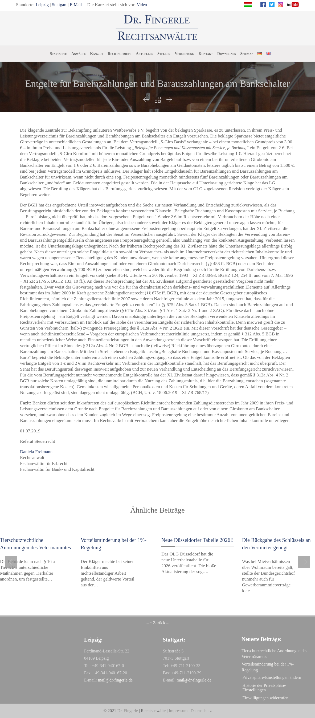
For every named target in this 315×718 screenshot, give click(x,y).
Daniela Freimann (36, 451)
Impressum (178, 710)
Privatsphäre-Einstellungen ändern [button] (271, 677)
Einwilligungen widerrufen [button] (265, 698)
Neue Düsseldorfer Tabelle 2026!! (197, 540)
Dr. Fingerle (127, 710)
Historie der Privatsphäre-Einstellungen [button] (264, 687)
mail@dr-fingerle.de (115, 680)
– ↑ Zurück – (157, 622)
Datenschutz (201, 710)
